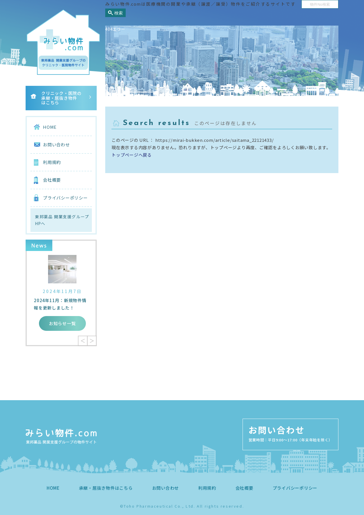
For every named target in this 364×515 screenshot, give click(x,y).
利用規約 (52, 162)
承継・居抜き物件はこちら (106, 488)
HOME (50, 127)
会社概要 (52, 180)
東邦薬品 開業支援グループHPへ (62, 220)
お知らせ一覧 (62, 323)
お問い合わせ (56, 145)
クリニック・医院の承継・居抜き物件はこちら (61, 97)
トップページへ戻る (131, 155)
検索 (118, 13)
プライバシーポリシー (65, 198)
